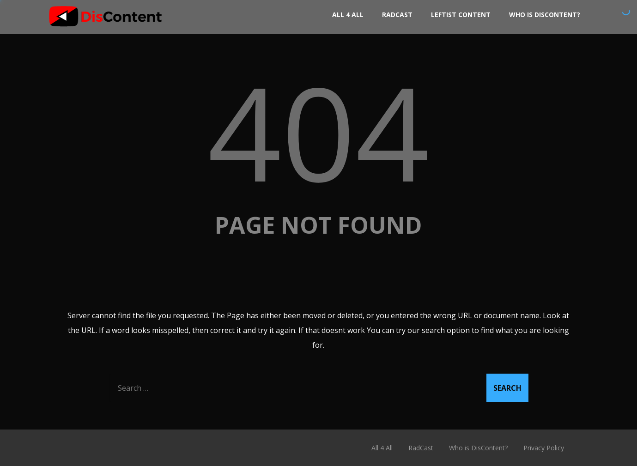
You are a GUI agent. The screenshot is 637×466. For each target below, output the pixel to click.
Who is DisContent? (544, 14)
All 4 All (348, 14)
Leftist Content (461, 14)
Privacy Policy (543, 447)
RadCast (397, 14)
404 (318, 131)
